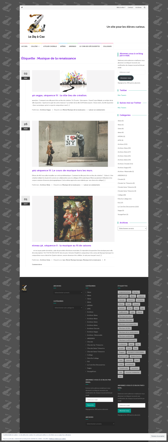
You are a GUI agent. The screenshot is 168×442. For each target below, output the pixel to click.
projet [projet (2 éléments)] (121, 348)
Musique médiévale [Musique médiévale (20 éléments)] (126, 336)
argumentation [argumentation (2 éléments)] (124, 292)
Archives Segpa (45, 110)
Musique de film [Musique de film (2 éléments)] (124, 328)
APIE (119, 140)
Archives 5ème (45, 260)
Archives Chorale (123, 164)
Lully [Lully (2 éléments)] (132, 312)
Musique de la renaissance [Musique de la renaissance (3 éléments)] (128, 332)
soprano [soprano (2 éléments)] (129, 360)
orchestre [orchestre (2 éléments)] (122, 344)
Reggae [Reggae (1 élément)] (121, 352)
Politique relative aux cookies (57, 439)
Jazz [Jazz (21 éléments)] (136, 308)
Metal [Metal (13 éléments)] (140, 312)
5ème (120, 128)
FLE (119, 203)
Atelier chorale (50, 46)
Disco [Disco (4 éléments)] (121, 304)
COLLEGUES (107, 46)
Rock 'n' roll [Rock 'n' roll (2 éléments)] (123, 356)
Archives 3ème (123, 148)
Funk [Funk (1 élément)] (128, 304)
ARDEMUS (121, 175)
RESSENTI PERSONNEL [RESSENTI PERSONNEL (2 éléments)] (136, 352)
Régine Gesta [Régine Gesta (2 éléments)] (135, 356)
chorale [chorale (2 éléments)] (121, 300)
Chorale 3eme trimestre (126, 191)
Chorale (120, 179)
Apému (63, 46)
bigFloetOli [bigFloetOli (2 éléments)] (123, 296)
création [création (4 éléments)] (140, 300)
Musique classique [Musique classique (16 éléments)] (125, 320)
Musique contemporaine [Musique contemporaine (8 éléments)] (127, 324)
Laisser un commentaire (97, 110)
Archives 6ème (123, 160)
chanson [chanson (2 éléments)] (141, 296)
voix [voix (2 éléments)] (120, 372)
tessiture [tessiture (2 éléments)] (134, 368)
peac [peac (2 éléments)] (131, 344)
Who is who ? (121, 7)
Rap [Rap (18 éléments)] (135, 348)
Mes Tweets (122, 95)
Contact (130, 7)
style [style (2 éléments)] (121, 364)
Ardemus (72, 46)
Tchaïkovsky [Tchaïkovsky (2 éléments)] (123, 368)
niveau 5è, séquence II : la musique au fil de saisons (61, 245)
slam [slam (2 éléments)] (120, 360)
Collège (34, 46)
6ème (120, 132)
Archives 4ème (45, 185)
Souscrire (90, 405)
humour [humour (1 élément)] (122, 308)
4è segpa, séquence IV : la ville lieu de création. (59, 95)
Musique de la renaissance (76, 110)
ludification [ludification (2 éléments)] (123, 312)
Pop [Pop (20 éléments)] (138, 344)
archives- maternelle (125, 171)
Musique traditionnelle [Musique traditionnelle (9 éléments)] (127, 340)
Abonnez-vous (125, 78)
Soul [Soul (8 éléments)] (137, 360)
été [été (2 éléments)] (120, 376)
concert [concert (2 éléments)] (131, 300)
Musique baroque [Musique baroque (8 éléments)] (125, 316)
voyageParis (122, 214)
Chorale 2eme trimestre (126, 187)
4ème (120, 125)
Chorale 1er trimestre (125, 183)
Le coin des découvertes (90, 46)
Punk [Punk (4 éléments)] (129, 348)
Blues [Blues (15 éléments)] (133, 296)
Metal (65, 110)
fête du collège (123, 199)
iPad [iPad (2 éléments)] (129, 308)
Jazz (63, 260)
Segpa (120, 210)
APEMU (120, 136)
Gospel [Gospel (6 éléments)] (136, 304)
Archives (138, 7)
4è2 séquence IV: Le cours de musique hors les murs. (62, 170)
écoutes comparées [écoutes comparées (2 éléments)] (133, 372)
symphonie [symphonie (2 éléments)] (130, 364)
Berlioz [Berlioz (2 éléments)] (136, 292)
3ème (120, 121)
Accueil (24, 46)
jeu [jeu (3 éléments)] (142, 308)
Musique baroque (76, 260)
